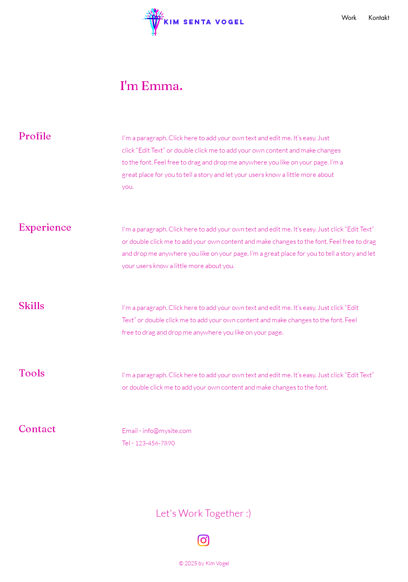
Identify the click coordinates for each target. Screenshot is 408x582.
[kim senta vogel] (204, 22)
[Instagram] (203, 540)
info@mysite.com (167, 430)
